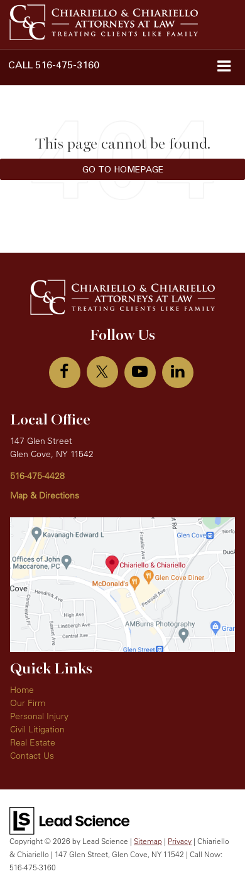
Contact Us (32, 755)
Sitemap (148, 841)
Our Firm (27, 703)
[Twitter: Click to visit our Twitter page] (102, 372)
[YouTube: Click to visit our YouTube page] (140, 372)
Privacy (180, 841)
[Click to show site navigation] (223, 67)
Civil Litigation (37, 729)
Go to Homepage (122, 169)
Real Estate (32, 742)
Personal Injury (39, 716)
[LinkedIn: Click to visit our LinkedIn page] (177, 372)
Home (22, 689)
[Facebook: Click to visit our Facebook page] (64, 372)
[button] (53, 65)
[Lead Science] (69, 820)
